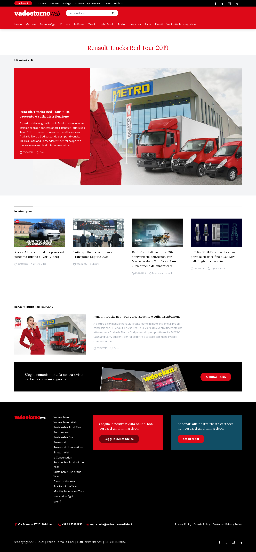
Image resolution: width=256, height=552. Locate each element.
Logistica (135, 24)
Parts (148, 24)
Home (18, 24)
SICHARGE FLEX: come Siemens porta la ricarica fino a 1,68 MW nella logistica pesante (213, 256)
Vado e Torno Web (65, 422)
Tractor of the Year (65, 486)
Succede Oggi (48, 24)
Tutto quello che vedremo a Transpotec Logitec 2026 (92, 254)
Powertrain (60, 442)
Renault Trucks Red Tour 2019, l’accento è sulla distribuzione (45, 114)
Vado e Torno (62, 417)
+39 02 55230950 (70, 524)
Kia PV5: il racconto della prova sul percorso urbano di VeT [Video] (39, 254)
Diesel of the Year (64, 481)
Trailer (122, 24)
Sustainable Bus (63, 437)
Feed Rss (118, 3)
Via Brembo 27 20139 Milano (34, 524)
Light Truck (106, 24)
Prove (37, 264)
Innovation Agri (63, 496)
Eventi (159, 24)
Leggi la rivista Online (119, 439)
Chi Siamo (41, 3)
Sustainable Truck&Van (68, 427)
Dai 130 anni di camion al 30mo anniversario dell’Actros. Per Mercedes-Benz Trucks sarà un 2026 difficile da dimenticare (154, 259)
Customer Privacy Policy (227, 524)
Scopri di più (191, 439)
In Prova (79, 24)
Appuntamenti (93, 3)
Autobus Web (62, 432)
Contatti (107, 3)
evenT (57, 501)
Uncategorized (165, 273)
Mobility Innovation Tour (69, 491)
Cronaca (65, 24)
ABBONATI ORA (216, 377)
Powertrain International (69, 447)
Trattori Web (62, 452)
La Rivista (79, 3)
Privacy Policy (183, 524)
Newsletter (54, 3)
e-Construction (63, 457)
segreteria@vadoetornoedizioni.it (110, 524)
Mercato (31, 24)
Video (43, 264)
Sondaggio (67, 3)
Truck (92, 24)
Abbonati (23, 3)
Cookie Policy (202, 524)
